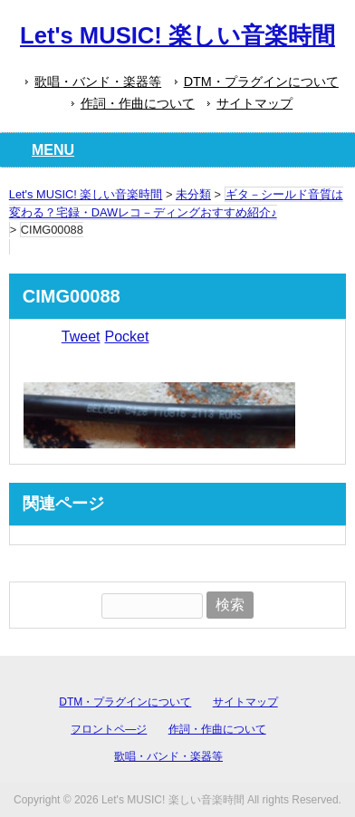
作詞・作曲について (138, 103)
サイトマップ (254, 103)
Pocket (126, 336)
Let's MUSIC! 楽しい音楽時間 (177, 35)
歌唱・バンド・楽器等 (97, 81)
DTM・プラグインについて (261, 81)
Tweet (81, 336)
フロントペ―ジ (109, 729)
